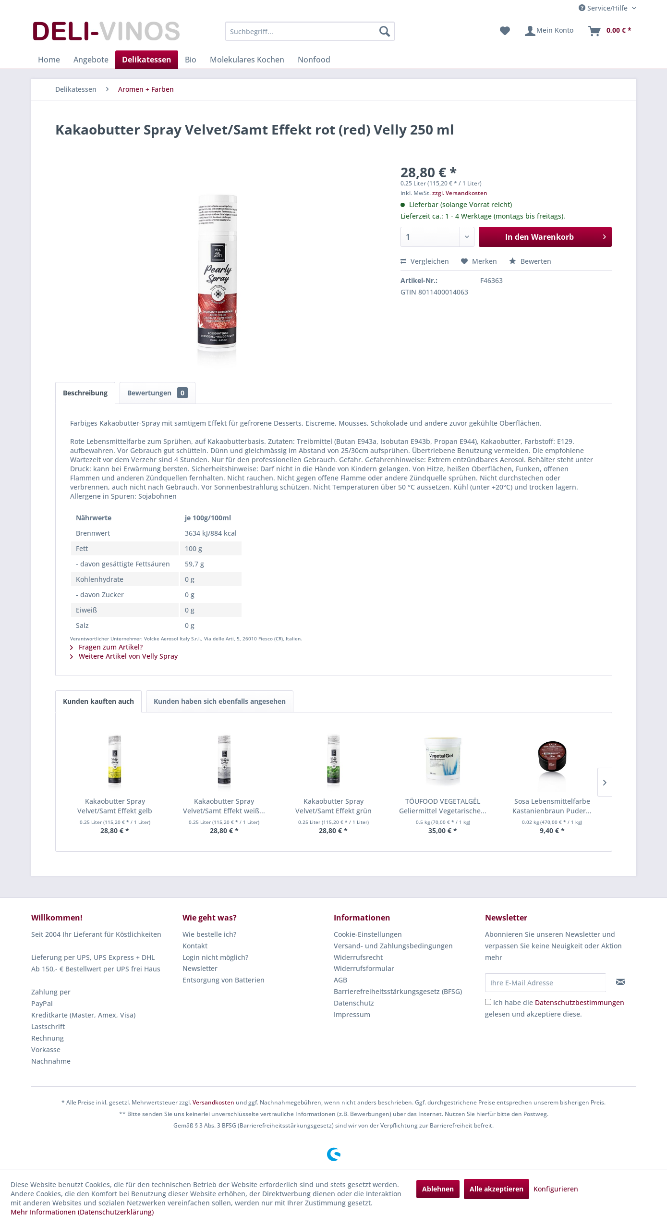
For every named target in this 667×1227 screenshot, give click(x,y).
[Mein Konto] (548, 31)
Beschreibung (85, 392)
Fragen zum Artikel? (106, 646)
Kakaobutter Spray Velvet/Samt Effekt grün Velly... (333, 806)
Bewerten (530, 261)
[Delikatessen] (146, 59)
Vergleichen (424, 261)
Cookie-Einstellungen (368, 934)
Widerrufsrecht (358, 957)
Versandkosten (213, 1102)
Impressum (352, 1014)
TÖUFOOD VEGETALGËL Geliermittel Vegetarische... (442, 806)
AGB (340, 979)
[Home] (49, 59)
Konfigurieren (556, 1188)
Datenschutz (354, 1002)
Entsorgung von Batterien (223, 979)
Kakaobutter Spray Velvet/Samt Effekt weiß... (224, 806)
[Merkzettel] (505, 31)
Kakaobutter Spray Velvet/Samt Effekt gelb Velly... (114, 806)
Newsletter (200, 968)
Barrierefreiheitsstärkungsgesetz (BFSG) (398, 991)
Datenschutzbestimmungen (579, 1002)
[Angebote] (91, 59)
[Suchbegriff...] (310, 31)
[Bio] (190, 59)
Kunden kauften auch (98, 701)
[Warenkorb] (609, 31)
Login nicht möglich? (215, 957)
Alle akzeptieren (496, 1188)
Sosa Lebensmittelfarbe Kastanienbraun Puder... (552, 806)
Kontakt (194, 945)
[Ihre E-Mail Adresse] (545, 982)
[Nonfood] (314, 59)
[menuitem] (310, 31)
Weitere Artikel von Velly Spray (124, 656)
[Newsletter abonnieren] (621, 982)
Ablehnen (438, 1188)
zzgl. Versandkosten (459, 193)
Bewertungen (157, 392)
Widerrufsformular (364, 968)
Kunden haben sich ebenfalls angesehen (220, 701)
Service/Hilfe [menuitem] (604, 7)
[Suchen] (385, 31)
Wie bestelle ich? (209, 934)
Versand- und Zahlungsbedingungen (393, 945)
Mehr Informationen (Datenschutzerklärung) (82, 1211)
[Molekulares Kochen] (247, 59)
